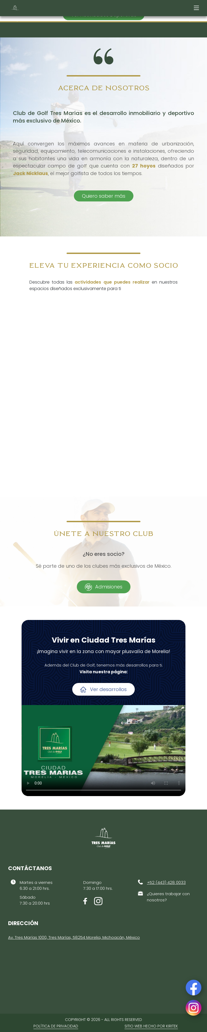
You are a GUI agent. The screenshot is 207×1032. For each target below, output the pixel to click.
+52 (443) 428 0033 (166, 882)
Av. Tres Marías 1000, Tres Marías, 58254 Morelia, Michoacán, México (74, 937)
